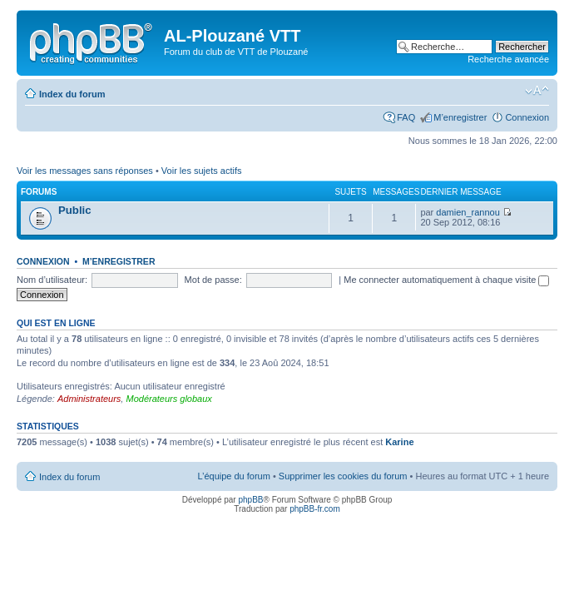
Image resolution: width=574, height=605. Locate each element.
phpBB (250, 499)
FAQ (406, 117)
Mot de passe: (213, 280)
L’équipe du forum (233, 476)
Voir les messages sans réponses (85, 171)
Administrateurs (89, 399)
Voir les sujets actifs (201, 171)
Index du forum (72, 94)
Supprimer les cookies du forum (343, 476)
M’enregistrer (460, 117)
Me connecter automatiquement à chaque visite (446, 280)
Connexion (527, 117)
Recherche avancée (508, 59)
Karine (399, 442)
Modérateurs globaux (168, 399)
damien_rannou (467, 212)
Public (75, 210)
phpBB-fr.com (314, 508)
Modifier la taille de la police (537, 90)
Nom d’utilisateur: (52, 280)
